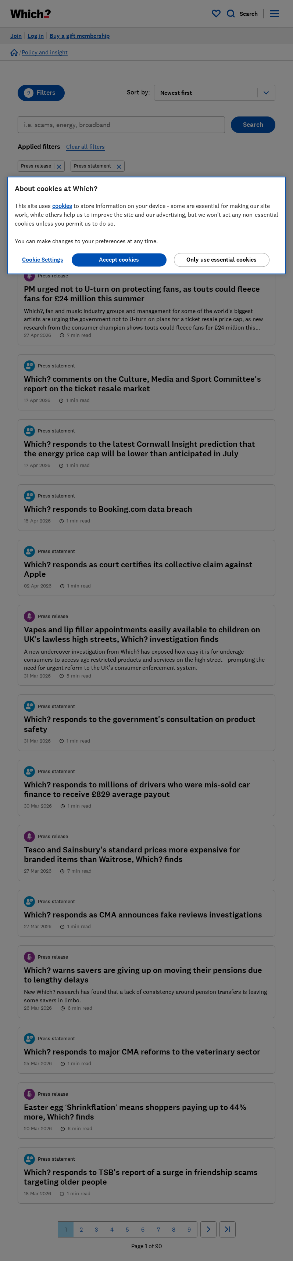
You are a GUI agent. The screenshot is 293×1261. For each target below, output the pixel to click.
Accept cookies (119, 259)
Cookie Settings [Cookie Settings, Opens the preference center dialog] (42, 259)
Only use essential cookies (221, 259)
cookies (62, 205)
